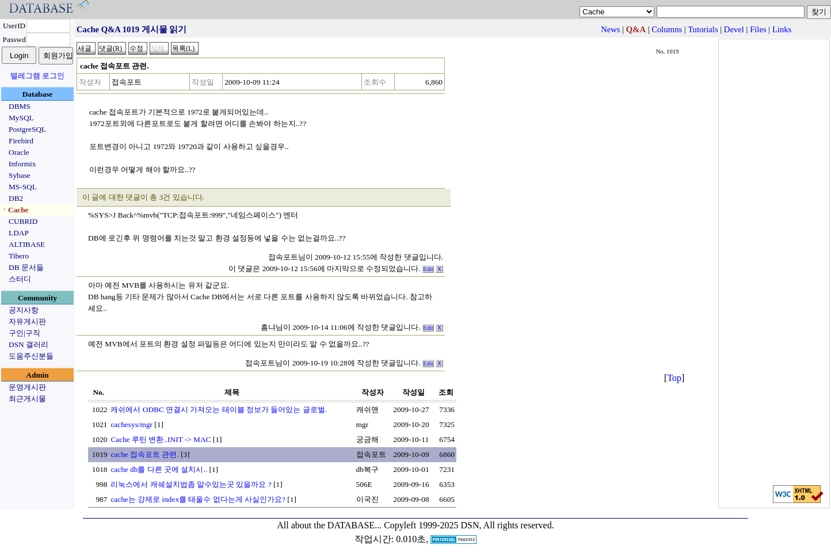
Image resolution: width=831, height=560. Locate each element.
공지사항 (24, 310)
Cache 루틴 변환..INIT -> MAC (160, 439)
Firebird (21, 140)
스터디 (20, 279)
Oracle (19, 152)
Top (674, 378)
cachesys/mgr (131, 424)
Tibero (19, 256)
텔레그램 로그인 (37, 75)
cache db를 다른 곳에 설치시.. (158, 469)
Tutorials (703, 29)
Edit (428, 269)
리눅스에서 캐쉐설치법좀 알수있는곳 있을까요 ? (190, 484)
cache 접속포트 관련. (144, 454)
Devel (734, 29)
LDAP (19, 232)
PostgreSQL (27, 129)
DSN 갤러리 (28, 344)
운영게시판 (27, 387)
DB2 (16, 198)
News (610, 29)
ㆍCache (15, 209)
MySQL (21, 117)
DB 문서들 (26, 267)
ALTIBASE (27, 244)
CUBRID (23, 221)
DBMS (20, 106)
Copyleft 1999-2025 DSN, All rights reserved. (469, 525)
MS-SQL (23, 186)
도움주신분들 (31, 356)
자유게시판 (27, 321)
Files (758, 29)
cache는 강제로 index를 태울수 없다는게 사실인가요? (197, 499)
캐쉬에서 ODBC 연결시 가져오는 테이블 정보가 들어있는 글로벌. (218, 409)
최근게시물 (27, 398)
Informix (22, 163)
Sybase (20, 175)
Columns (666, 29)
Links (781, 29)
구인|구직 (24, 333)
